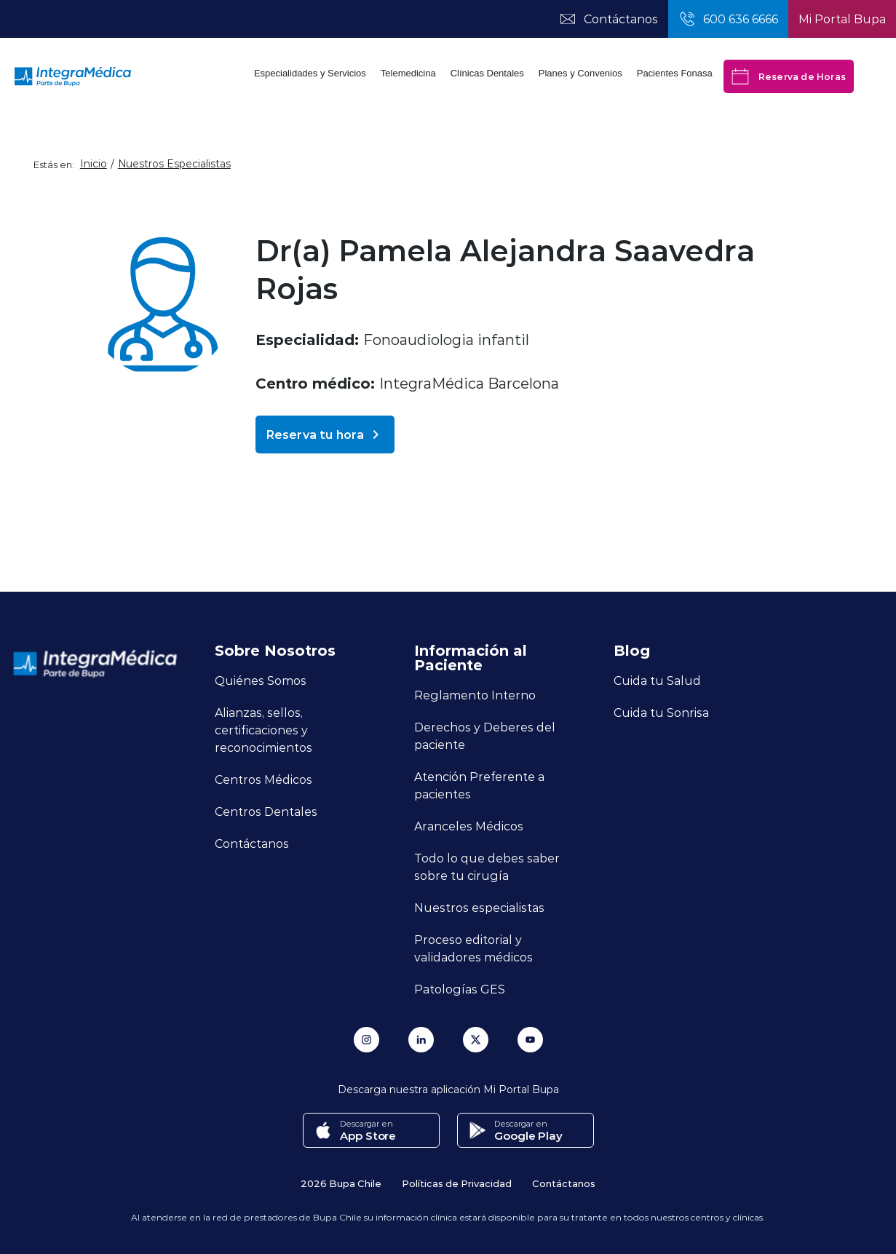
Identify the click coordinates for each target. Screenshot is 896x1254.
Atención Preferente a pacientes (479, 785)
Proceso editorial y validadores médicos (473, 948)
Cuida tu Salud (657, 680)
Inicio (93, 164)
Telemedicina (408, 73)
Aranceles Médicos (468, 825)
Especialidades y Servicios (310, 73)
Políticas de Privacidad (457, 1183)
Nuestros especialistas (479, 907)
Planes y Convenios (580, 73)
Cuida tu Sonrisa (661, 712)
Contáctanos (252, 843)
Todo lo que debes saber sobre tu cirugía (487, 866)
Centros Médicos (263, 779)
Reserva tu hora (325, 434)
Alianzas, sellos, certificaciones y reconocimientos (263, 730)
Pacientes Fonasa (675, 73)
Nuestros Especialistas (174, 164)
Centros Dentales (266, 811)
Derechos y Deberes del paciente (484, 735)
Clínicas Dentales (487, 73)
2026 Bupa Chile (341, 1183)
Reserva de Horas (789, 76)
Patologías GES (459, 988)
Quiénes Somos (260, 680)
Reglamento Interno (475, 694)
